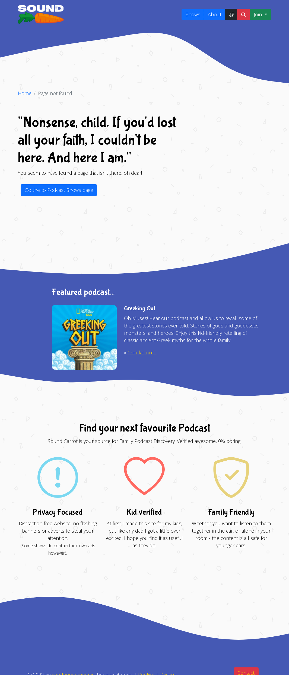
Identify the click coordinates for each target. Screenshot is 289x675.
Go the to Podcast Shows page (59, 190)
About (214, 14)
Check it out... (142, 352)
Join (258, 14)
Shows (193, 14)
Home (24, 93)
